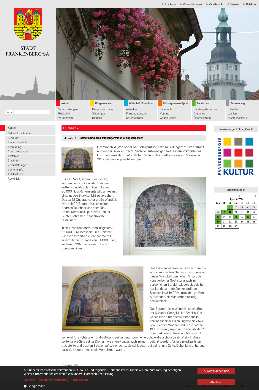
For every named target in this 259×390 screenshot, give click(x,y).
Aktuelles (131, 109)
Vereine (235, 4)
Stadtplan (170, 4)
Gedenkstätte (168, 118)
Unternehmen (134, 118)
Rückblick (64, 113)
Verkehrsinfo (216, 4)
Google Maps (36, 386)
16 (236, 217)
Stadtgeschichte (237, 118)
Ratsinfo (251, 4)
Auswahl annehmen (216, 371)
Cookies (29, 380)
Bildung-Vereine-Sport (175, 103)
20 (218, 221)
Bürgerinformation (103, 109)
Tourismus (203, 103)
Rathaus (97, 118)
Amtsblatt (13, 156)
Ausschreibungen (18, 151)
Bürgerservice (103, 103)
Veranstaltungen (192, 4)
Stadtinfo (13, 160)
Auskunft (13, 138)
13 (218, 217)
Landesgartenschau (205, 109)
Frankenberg (238, 103)
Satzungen (98, 113)
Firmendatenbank (136, 113)
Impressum (80, 380)
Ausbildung (14, 147)
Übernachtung (202, 118)
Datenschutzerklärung (53, 380)
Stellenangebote (17, 142)
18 (248, 217)
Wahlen (232, 113)
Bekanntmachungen (20, 133)
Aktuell (65, 103)
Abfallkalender (16, 174)
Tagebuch (166, 109)
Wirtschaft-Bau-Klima (141, 103)
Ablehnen (216, 382)
